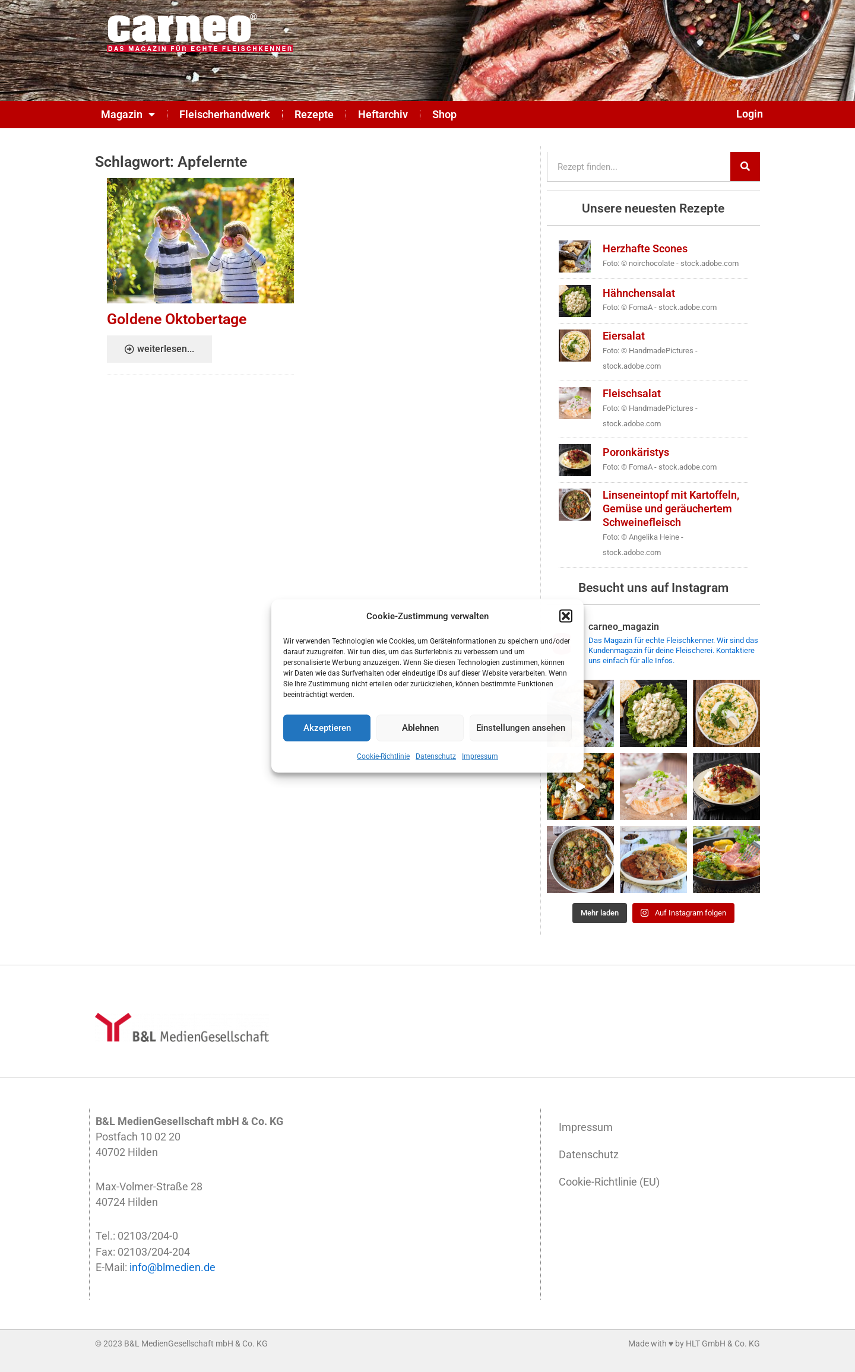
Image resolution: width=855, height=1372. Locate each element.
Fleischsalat (632, 394)
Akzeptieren (327, 728)
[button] (566, 616)
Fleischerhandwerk (224, 115)
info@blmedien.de (172, 1267)
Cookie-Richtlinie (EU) (609, 1182)
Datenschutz (436, 756)
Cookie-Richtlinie (383, 756)
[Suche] (745, 166)
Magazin (128, 114)
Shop (444, 115)
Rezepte (314, 115)
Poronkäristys (636, 452)
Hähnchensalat (639, 293)
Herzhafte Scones (645, 249)
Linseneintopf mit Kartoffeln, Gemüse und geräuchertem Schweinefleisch (671, 508)
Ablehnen (420, 728)
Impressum (480, 756)
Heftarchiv (383, 115)
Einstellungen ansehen (520, 728)
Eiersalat (624, 336)
